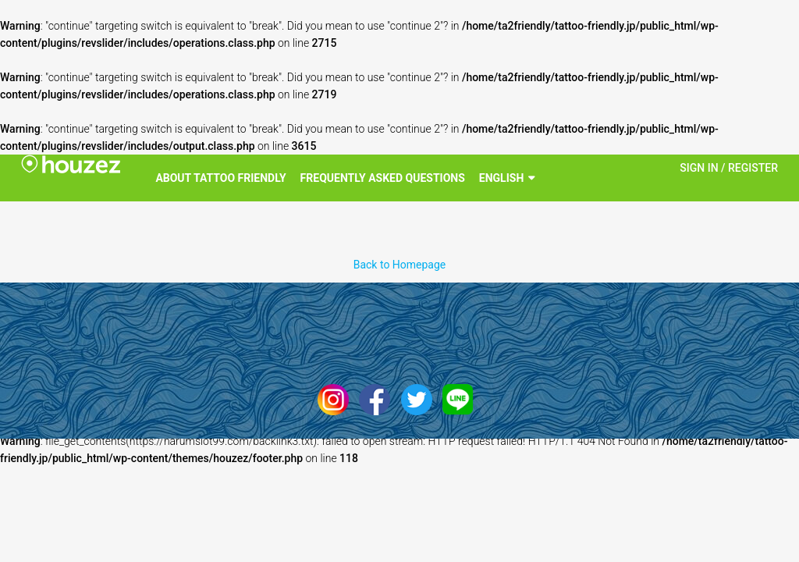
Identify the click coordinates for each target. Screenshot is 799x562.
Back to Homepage (399, 264)
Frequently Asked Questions (382, 178)
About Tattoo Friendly (220, 178)
